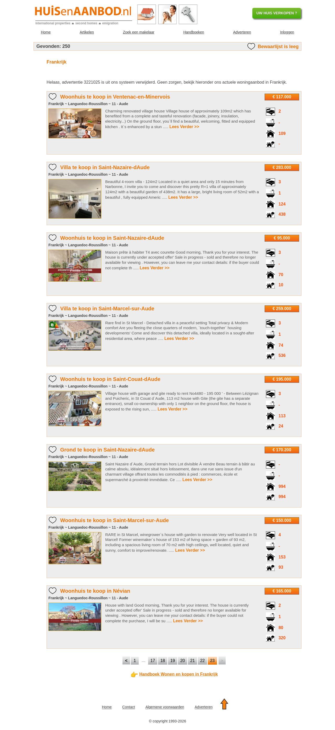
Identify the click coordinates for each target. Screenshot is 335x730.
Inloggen (287, 32)
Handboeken (193, 32)
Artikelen (87, 32)
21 (192, 660)
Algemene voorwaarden (165, 707)
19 (172, 660)
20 (182, 660)
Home (46, 32)
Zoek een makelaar (138, 32)
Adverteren (242, 32)
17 (152, 660)
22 (202, 660)
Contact (128, 707)
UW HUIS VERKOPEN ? (276, 13)
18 (162, 660)
